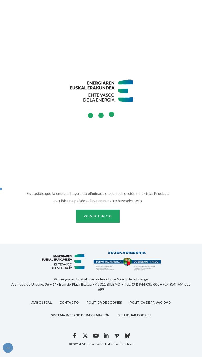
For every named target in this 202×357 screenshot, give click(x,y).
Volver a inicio (98, 216)
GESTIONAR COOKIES (134, 315)
